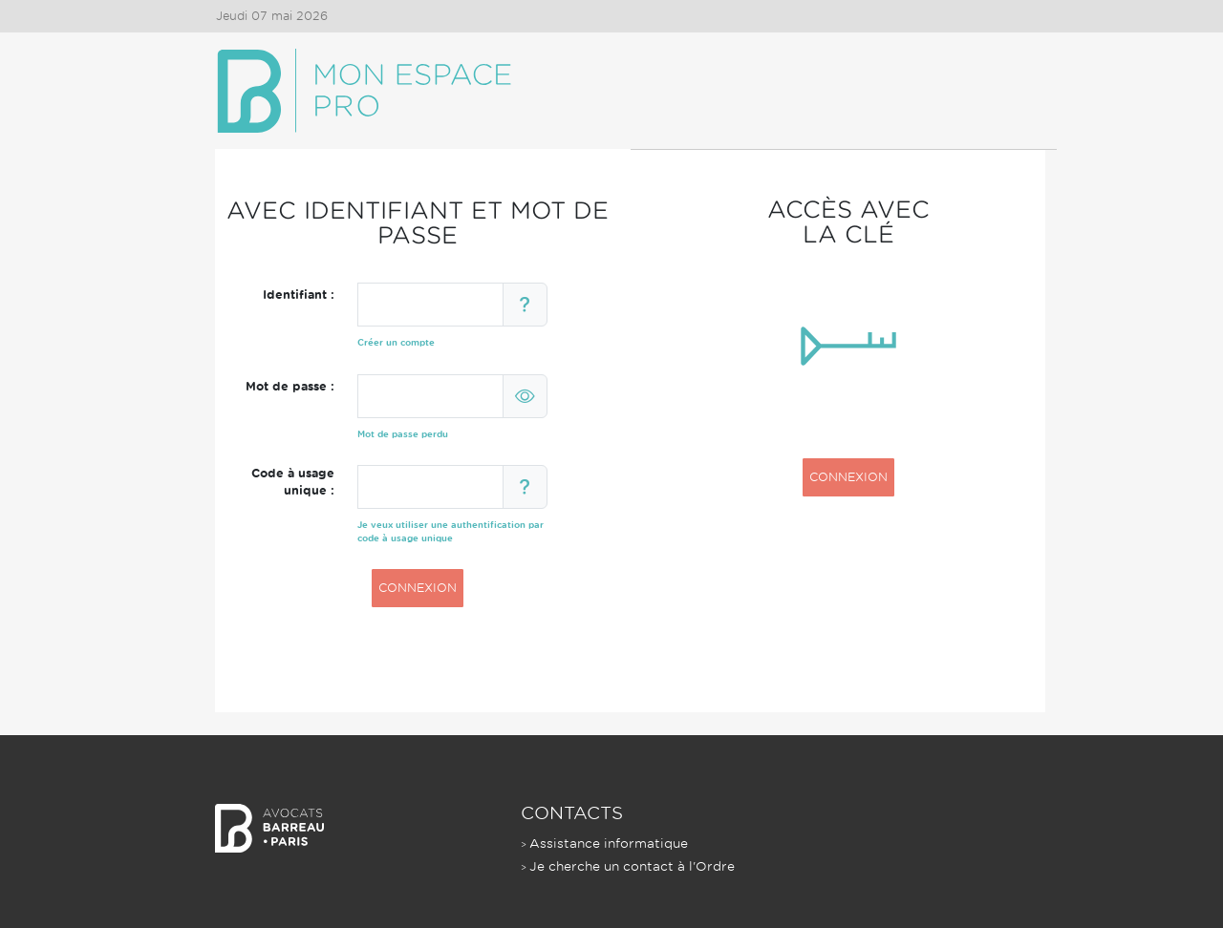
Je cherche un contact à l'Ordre (632, 866)
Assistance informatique (608, 843)
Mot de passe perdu (402, 434)
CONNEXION (417, 587)
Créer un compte (396, 342)
